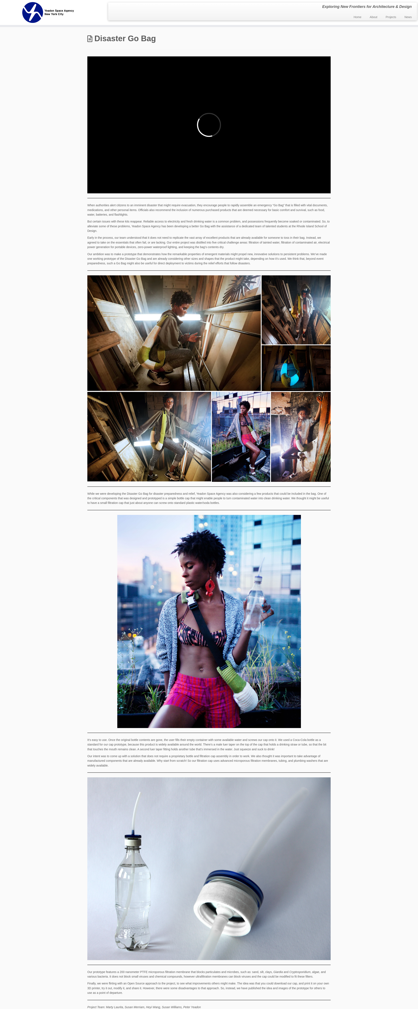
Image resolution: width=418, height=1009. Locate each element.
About (373, 17)
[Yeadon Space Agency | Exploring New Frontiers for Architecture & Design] (48, 12)
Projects (391, 17)
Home (357, 17)
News (408, 17)
